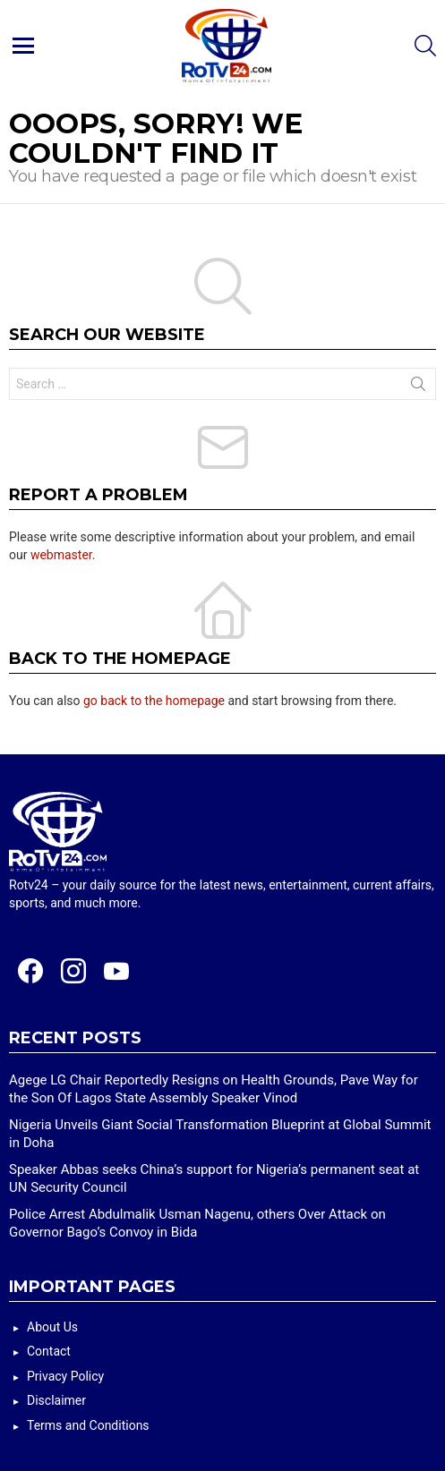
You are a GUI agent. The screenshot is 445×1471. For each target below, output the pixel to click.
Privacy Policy (65, 1376)
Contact (49, 1351)
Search (418, 387)
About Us (52, 1327)
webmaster (61, 555)
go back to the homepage (154, 700)
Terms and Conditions (88, 1425)
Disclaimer (56, 1400)
